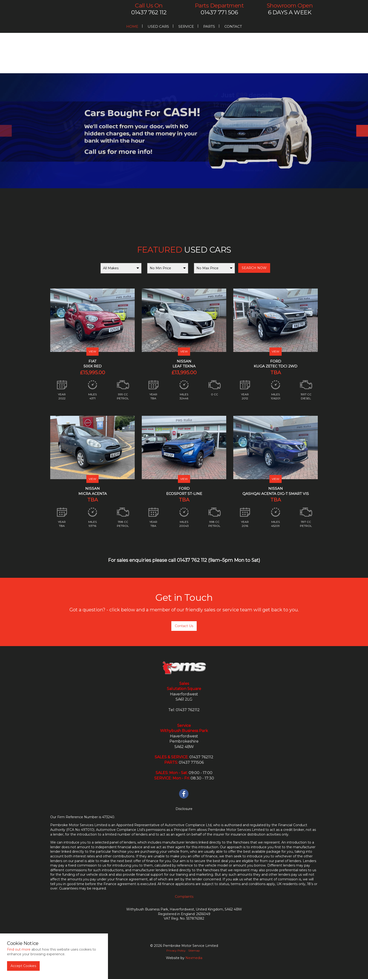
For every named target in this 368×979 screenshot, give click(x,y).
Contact (233, 26)
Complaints (184, 896)
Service (186, 26)
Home (132, 26)
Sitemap (194, 950)
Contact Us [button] (184, 626)
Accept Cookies (23, 966)
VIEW (92, 351)
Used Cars (158, 26)
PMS (78, 11)
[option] (184, 130)
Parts (209, 26)
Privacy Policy (176, 950)
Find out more (19, 949)
